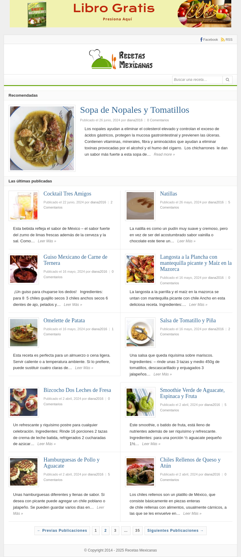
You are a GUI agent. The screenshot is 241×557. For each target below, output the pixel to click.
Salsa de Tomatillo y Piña (188, 320)
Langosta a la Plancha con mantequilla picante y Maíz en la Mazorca (196, 263)
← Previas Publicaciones (62, 530)
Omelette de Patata (64, 320)
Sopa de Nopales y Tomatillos (134, 110)
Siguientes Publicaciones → (175, 530)
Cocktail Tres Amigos (67, 194)
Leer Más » (47, 241)
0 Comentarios (158, 120)
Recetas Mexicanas (141, 550)
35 (137, 530)
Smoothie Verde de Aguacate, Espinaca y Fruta (192, 393)
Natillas (168, 194)
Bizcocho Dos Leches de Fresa (77, 390)
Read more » (164, 154)
